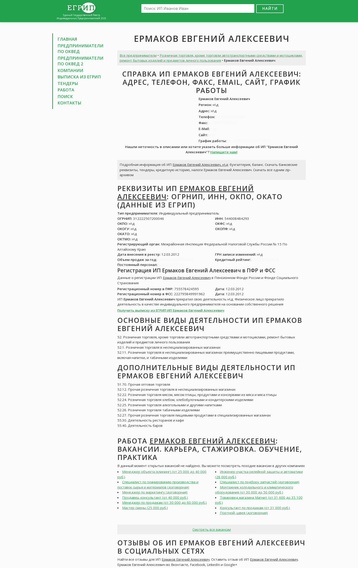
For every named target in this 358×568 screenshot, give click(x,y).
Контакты (69, 103)
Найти (270, 8)
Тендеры (68, 83)
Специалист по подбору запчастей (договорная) (259, 482)
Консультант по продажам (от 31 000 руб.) (255, 507)
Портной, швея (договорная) (244, 512)
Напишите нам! (223, 152)
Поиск (65, 96)
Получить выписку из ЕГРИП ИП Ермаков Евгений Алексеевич (170, 310)
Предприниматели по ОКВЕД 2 (80, 61)
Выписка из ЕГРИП (79, 77)
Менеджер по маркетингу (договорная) (154, 492)
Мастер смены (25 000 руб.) (145, 507)
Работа (66, 90)
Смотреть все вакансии (211, 529)
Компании (70, 70)
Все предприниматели (138, 55)
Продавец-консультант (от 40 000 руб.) (155, 497)
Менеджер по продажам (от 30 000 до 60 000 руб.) (164, 502)
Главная (67, 39)
